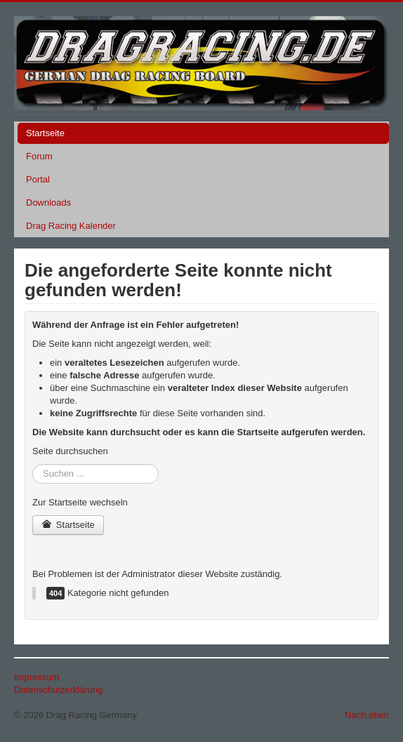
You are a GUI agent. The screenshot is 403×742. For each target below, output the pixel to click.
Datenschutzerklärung (58, 689)
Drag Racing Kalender (71, 225)
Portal (38, 179)
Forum (39, 156)
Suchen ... (32, 464)
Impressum (36, 677)
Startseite (45, 133)
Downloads (48, 202)
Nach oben (367, 715)
